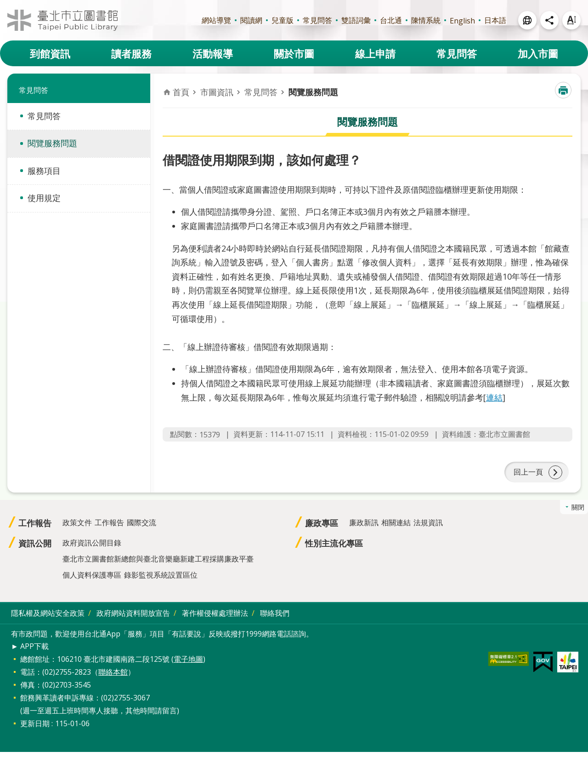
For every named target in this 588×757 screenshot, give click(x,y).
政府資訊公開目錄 (91, 548)
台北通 (391, 20)
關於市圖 (294, 53)
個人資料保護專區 (91, 580)
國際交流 (141, 527)
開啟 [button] (527, 20)
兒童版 (282, 20)
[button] (508, 664)
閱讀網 (251, 20)
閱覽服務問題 (52, 143)
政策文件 (77, 527)
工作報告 (34, 527)
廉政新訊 (364, 527)
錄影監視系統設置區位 (161, 580)
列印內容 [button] (563, 90)
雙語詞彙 (356, 20)
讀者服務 (131, 53)
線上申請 (375, 53)
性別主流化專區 (334, 548)
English (462, 21)
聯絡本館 (113, 677)
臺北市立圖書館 (62, 20)
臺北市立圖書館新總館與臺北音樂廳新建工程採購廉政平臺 (158, 564)
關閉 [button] (577, 512)
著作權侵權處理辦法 (215, 618)
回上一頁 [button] (528, 475)
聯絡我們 (274, 618)
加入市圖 (538, 53)
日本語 (495, 20)
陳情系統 (426, 20)
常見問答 (317, 20)
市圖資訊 (216, 91)
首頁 (181, 91)
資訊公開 (34, 548)
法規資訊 (428, 527)
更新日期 (35, 728)
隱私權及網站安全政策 (48, 618)
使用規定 (44, 197)
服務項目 (44, 170)
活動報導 (212, 53)
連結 (494, 397)
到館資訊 (50, 53)
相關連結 (396, 527)
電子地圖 (188, 664)
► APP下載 (30, 651)
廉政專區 (321, 527)
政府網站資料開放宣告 (133, 618)
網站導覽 (216, 20)
